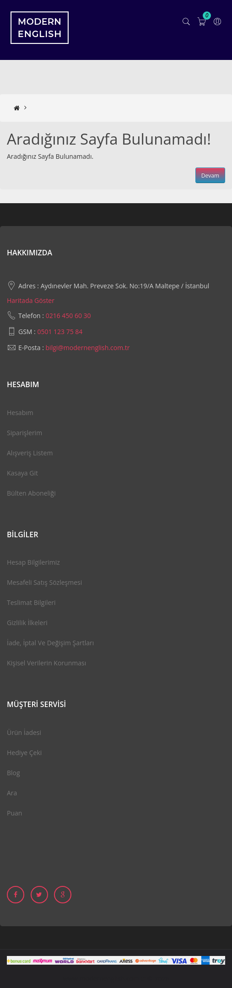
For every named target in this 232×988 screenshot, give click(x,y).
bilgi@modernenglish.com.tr (88, 347)
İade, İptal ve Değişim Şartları (50, 642)
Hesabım (20, 412)
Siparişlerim (24, 432)
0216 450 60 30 (68, 315)
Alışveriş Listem (30, 452)
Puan (14, 813)
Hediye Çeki (24, 752)
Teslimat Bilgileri (31, 602)
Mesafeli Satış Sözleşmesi (44, 582)
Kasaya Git (22, 473)
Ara (12, 792)
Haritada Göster (30, 300)
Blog (13, 772)
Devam (210, 175)
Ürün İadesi (24, 732)
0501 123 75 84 (59, 331)
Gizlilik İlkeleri (27, 622)
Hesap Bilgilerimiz (33, 562)
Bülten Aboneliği (31, 493)
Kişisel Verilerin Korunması (46, 663)
